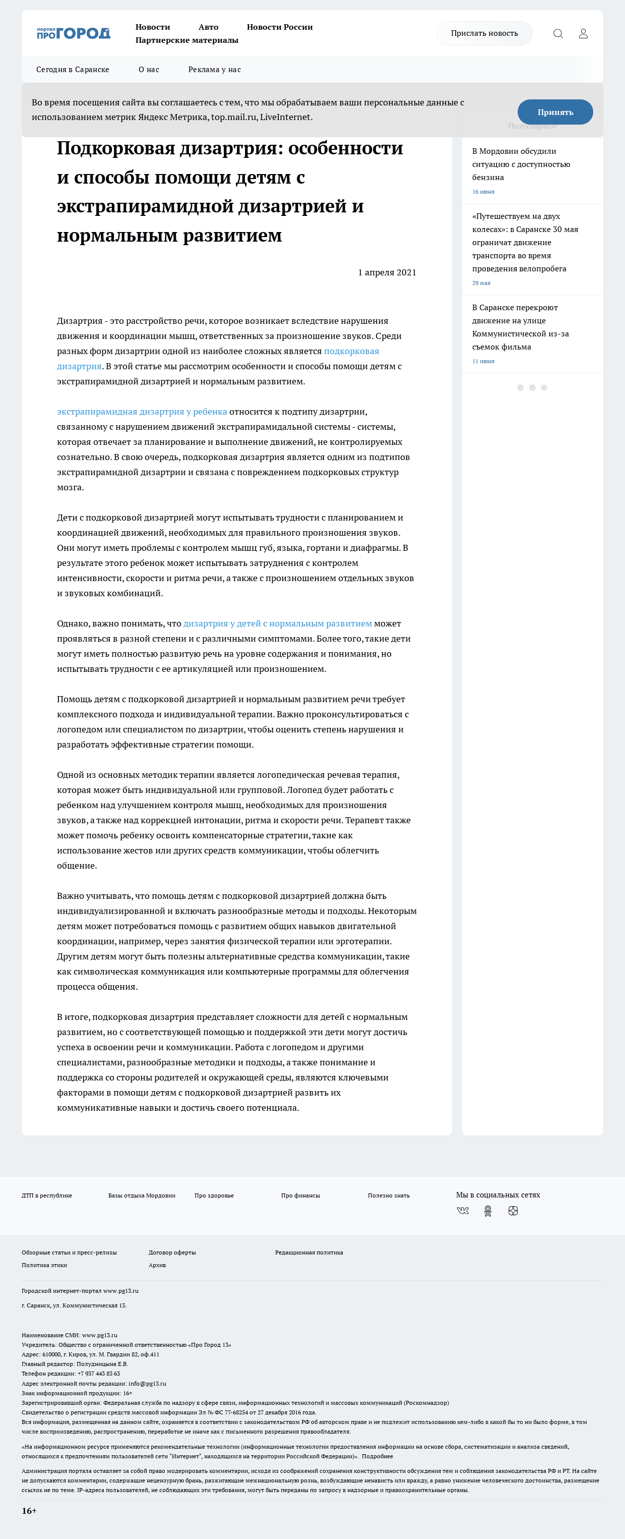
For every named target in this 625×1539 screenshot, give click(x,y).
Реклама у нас (215, 69)
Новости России (280, 27)
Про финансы (300, 1195)
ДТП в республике (47, 1195)
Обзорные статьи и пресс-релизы (69, 1252)
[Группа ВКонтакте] (462, 1211)
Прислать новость (484, 33)
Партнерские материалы (187, 40)
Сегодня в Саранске (72, 69)
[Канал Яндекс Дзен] (513, 1211)
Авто (209, 27)
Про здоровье (214, 1195)
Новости (153, 27)
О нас (149, 69)
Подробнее (377, 1456)
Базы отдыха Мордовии (141, 1195)
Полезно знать (389, 1195)
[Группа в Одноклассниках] (488, 1211)
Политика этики (44, 1265)
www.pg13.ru (121, 1290)
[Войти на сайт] (583, 33)
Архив (157, 1265)
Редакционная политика (309, 1252)
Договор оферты (172, 1252)
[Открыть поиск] (558, 33)
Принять (556, 112)
